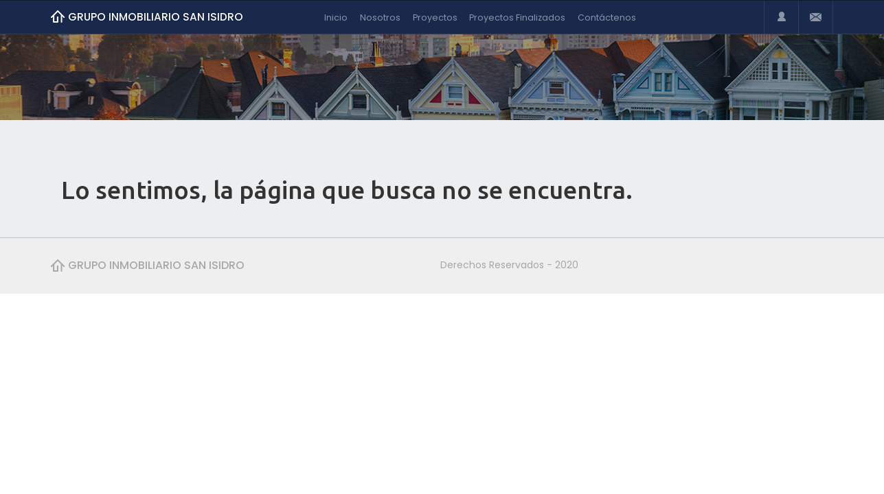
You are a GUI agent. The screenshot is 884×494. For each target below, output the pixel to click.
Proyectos (435, 17)
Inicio (336, 17)
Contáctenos (607, 17)
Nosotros (380, 17)
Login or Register (781, 17)
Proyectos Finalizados (517, 17)
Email (815, 17)
